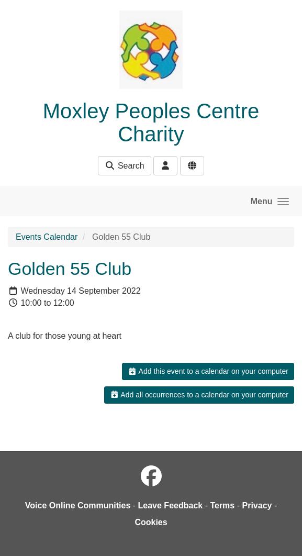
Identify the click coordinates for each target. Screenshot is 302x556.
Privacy (257, 505)
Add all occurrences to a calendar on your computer (199, 395)
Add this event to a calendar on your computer (208, 371)
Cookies (151, 522)
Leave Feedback (170, 505)
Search (124, 165)
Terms (222, 505)
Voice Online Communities (78, 505)
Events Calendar (46, 236)
